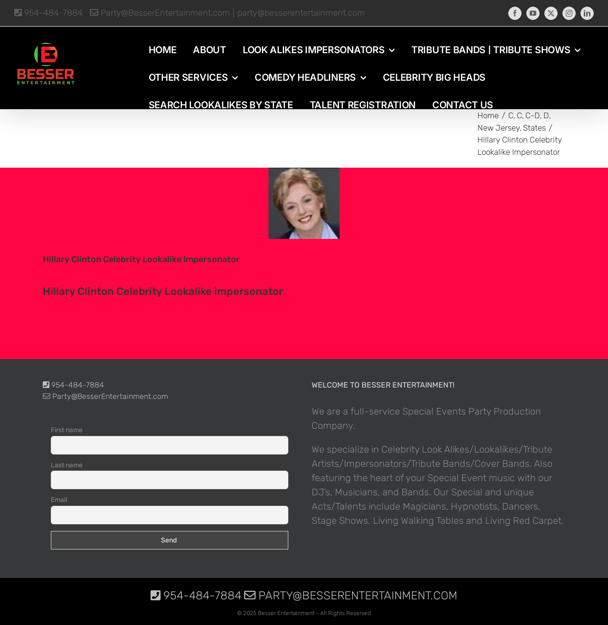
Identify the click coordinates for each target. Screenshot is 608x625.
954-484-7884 (48, 13)
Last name (67, 465)
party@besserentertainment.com (301, 13)
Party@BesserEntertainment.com (160, 13)
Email (59, 500)
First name (67, 430)
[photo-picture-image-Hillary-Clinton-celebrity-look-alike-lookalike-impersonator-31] (304, 203)
